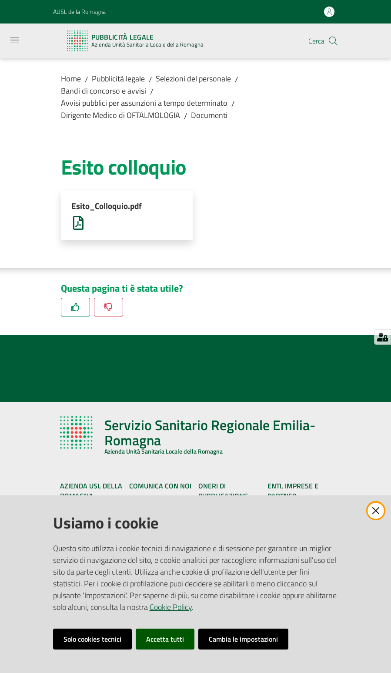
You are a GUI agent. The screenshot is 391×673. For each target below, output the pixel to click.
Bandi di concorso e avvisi (103, 91)
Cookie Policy (171, 607)
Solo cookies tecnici (92, 639)
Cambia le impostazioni (243, 639)
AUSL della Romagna (79, 11)
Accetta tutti (165, 639)
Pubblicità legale (118, 78)
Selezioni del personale (193, 78)
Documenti (209, 115)
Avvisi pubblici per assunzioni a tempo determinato (144, 103)
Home (71, 78)
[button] (333, 41)
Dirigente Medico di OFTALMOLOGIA (120, 115)
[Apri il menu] (15, 40)
